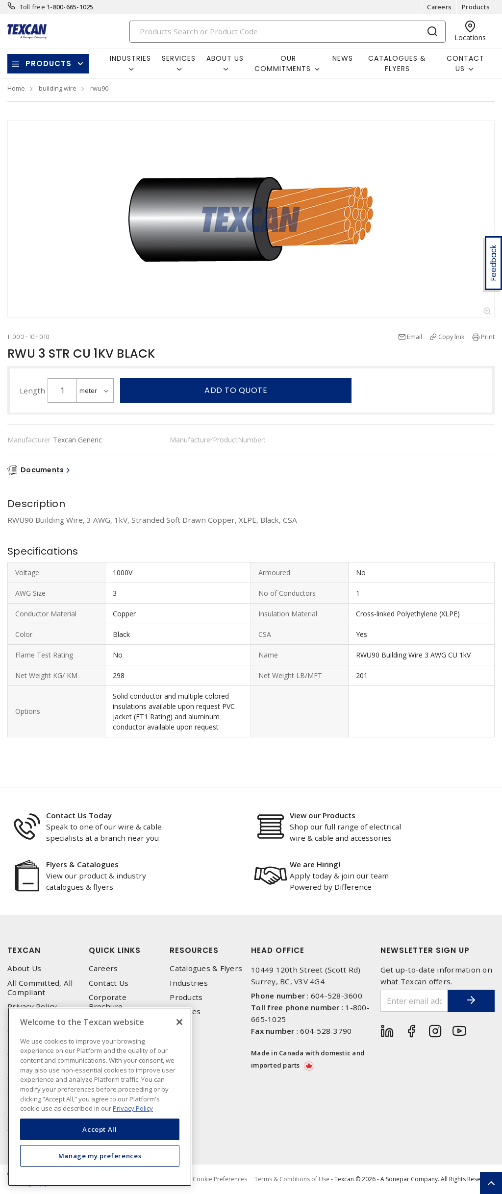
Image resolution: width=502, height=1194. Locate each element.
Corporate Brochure (107, 1002)
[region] (100, 1096)
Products (476, 6)
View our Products (322, 815)
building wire (57, 88)
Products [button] (48, 63)
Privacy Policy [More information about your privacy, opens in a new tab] (133, 1108)
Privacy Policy (32, 1006)
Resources (194, 950)
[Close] (179, 1022)
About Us (24, 968)
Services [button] (179, 58)
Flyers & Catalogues (82, 864)
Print (488, 336)
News (342, 58)
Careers (439, 6)
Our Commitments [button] (282, 63)
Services (185, 1011)
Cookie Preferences (220, 1179)
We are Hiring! (315, 864)
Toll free (32, 6)
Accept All (99, 1129)
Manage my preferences (100, 1155)
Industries (189, 983)
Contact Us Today (79, 815)
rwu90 (99, 88)
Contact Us (109, 983)
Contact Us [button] (465, 63)
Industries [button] (130, 58)
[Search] (287, 32)
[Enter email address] (413, 1001)
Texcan (24, 950)
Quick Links (115, 950)
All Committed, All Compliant (40, 987)
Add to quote (235, 390)
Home (16, 88)
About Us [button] (225, 58)
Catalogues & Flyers (397, 63)
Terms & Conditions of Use (291, 1179)
